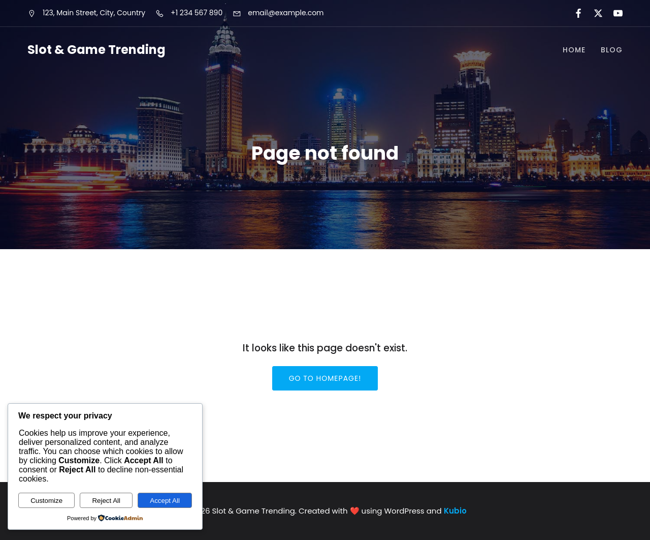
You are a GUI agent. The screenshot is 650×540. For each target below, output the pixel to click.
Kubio (455, 510)
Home (574, 50)
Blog (612, 50)
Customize (46, 500)
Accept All (165, 500)
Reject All (106, 500)
